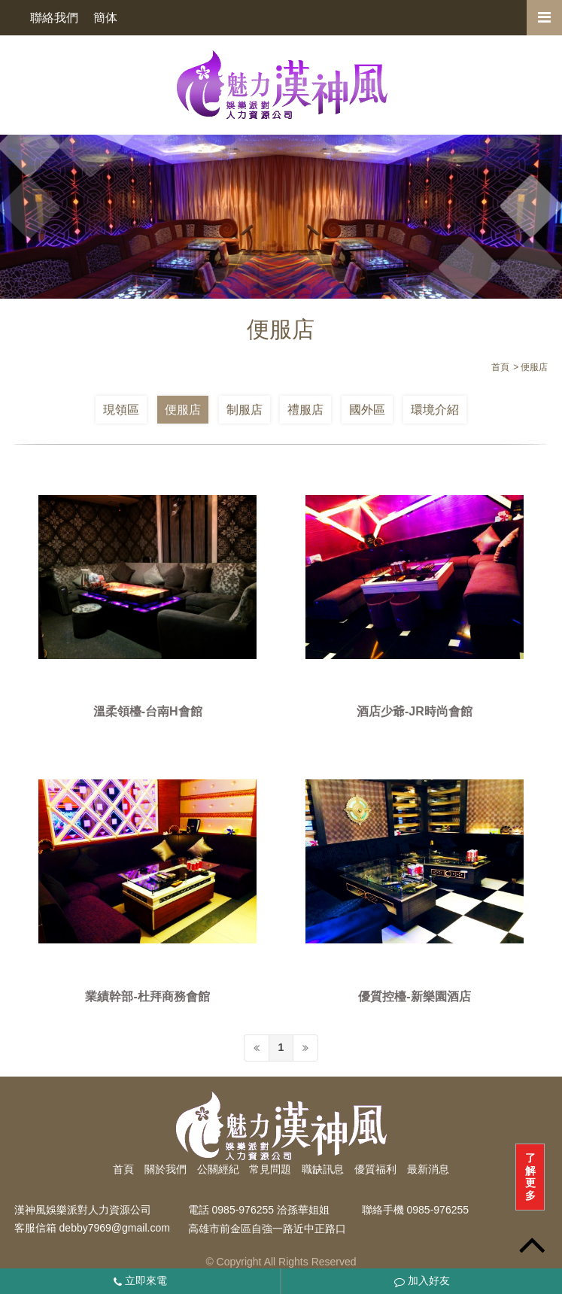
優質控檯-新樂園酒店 (414, 996)
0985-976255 (438, 1210)
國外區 (367, 409)
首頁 (123, 1169)
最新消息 (428, 1169)
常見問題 (270, 1169)
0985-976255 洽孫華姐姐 (271, 1210)
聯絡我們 (54, 17)
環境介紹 (435, 409)
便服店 (183, 409)
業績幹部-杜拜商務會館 (147, 996)
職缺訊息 (323, 1169)
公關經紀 (218, 1169)
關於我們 (165, 1169)
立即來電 (140, 1280)
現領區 (121, 409)
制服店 (244, 409)
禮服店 (305, 409)
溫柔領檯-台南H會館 (147, 712)
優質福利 (375, 1169)
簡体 (105, 17)
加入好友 (422, 1280)
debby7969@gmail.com (114, 1229)
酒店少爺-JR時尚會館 (414, 712)
